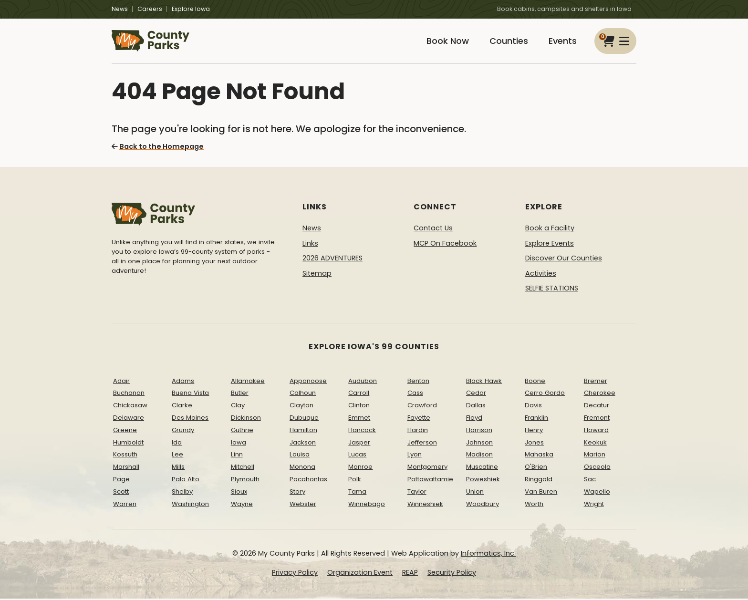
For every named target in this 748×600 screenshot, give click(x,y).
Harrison (479, 431)
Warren (124, 505)
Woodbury (482, 505)
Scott (121, 492)
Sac (590, 480)
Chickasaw (130, 406)
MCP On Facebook (445, 244)
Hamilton (303, 431)
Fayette (418, 419)
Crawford (422, 406)
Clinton (359, 406)
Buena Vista (190, 394)
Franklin (536, 419)
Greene (125, 431)
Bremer (595, 382)
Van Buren (541, 492)
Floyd (474, 419)
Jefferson (422, 443)
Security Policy (451, 574)
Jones (534, 443)
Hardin (417, 431)
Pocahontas (308, 480)
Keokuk (595, 443)
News (120, 9)
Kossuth (125, 456)
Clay (238, 406)
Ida (177, 443)
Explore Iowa (191, 9)
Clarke (182, 406)
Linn (237, 456)
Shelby (182, 492)
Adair (121, 382)
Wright (594, 505)
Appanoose (308, 382)
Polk (354, 480)
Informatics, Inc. (488, 555)
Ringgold (538, 480)
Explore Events (549, 244)
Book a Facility (549, 229)
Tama (357, 492)
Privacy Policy (295, 574)
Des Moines (190, 419)
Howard (596, 431)
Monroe (360, 468)
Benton (418, 382)
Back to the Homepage (157, 148)
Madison (479, 456)
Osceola (597, 468)
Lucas (357, 456)
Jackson (303, 443)
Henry (534, 431)
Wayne (242, 505)
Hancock (362, 431)
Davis (533, 406)
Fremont (597, 419)
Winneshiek (425, 505)
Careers (149, 9)
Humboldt (128, 443)
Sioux (239, 492)
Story (297, 492)
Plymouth (245, 480)
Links (310, 244)
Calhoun (303, 394)
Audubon (362, 382)
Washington (190, 505)
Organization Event (360, 574)
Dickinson (246, 419)
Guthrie (242, 431)
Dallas (476, 406)
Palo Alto (185, 480)
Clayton (301, 406)
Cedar (476, 394)
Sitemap (317, 274)
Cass (415, 394)
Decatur (596, 406)
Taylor (416, 492)
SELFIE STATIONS (551, 290)
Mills (178, 468)
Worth (534, 505)
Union (475, 492)
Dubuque (304, 419)
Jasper (359, 443)
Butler (240, 394)
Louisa (300, 456)
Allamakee (248, 382)
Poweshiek (483, 480)
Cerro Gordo (545, 394)
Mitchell (242, 468)
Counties (506, 42)
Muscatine (482, 468)
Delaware (128, 419)
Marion (594, 456)
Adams (183, 382)
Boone (535, 382)
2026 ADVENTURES (332, 259)
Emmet (359, 419)
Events (561, 42)
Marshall (126, 468)
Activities (540, 274)
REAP (410, 574)
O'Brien (536, 468)
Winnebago (366, 505)
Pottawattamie (430, 480)
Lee (177, 456)
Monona (302, 468)
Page (121, 480)
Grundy (183, 431)
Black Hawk (484, 382)
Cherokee (599, 394)
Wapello (597, 492)
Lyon (414, 456)
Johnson (479, 443)
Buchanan (129, 394)
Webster (303, 505)
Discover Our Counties (563, 259)
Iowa (238, 443)
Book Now (443, 42)
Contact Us (433, 229)
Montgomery (427, 468)
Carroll (358, 394)
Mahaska (539, 456)
